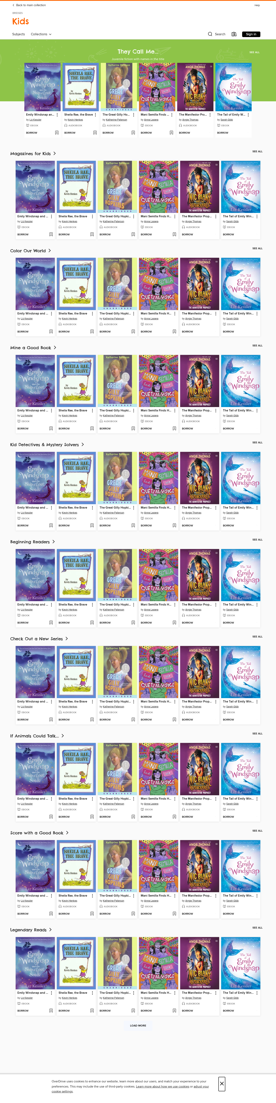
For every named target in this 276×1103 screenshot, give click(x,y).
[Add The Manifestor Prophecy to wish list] (209, 133)
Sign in (251, 34)
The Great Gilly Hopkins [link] (117, 115)
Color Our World (31, 250)
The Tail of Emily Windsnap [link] (231, 115)
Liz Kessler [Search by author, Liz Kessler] (35, 119)
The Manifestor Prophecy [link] (193, 115)
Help (257, 5)
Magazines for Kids (33, 153)
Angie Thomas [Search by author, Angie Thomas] (190, 119)
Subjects (18, 34)
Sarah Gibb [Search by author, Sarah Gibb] (227, 119)
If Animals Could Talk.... (37, 736)
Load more (138, 1025)
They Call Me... (138, 51)
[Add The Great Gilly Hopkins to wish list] (133, 133)
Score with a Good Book (39, 833)
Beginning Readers (33, 541)
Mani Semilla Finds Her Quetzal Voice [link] (155, 115)
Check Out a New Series (39, 638)
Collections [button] (41, 34)
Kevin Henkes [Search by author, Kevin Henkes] (75, 119)
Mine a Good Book (33, 347)
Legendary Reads (31, 929)
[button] (216, 35)
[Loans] (234, 35)
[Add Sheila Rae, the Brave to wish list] (94, 133)
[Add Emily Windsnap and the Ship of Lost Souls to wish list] (56, 133)
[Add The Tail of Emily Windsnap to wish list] (247, 133)
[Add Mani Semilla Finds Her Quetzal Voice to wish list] (171, 133)
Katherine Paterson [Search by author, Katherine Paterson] (116, 119)
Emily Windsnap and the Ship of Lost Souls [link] (40, 115)
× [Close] (221, 1084)
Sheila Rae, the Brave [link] (78, 115)
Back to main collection (29, 5)
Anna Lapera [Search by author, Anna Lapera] (151, 119)
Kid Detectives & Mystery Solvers (47, 444)
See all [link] (254, 52)
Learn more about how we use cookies (162, 1087)
